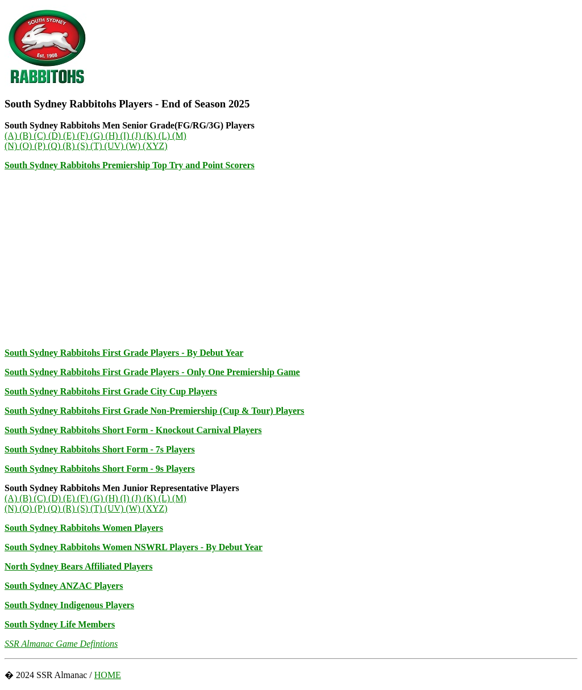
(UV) (115, 146)
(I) (126, 135)
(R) (70, 146)
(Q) (55, 146)
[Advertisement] (291, 259)
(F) (84, 135)
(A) (12, 135)
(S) (84, 146)
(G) (97, 135)
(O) (26, 146)
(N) (12, 146)
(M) (179, 135)
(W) (134, 146)
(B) (26, 135)
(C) (41, 135)
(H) (112, 135)
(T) (97, 146)
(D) (55, 135)
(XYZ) (155, 146)
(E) (70, 135)
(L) (165, 135)
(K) (150, 135)
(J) (138, 135)
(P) (41, 146)
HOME (107, 675)
